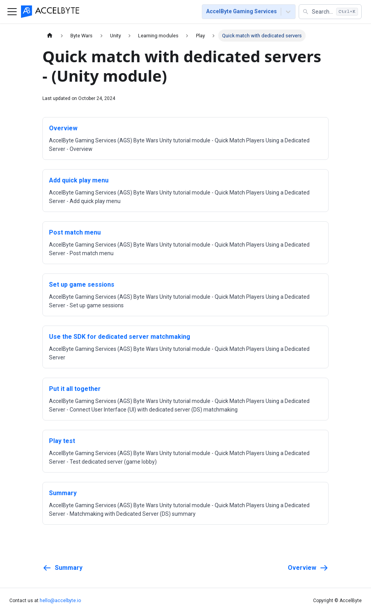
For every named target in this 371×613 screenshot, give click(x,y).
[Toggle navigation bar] (12, 12)
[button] (330, 11)
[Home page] (49, 36)
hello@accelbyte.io (60, 600)
